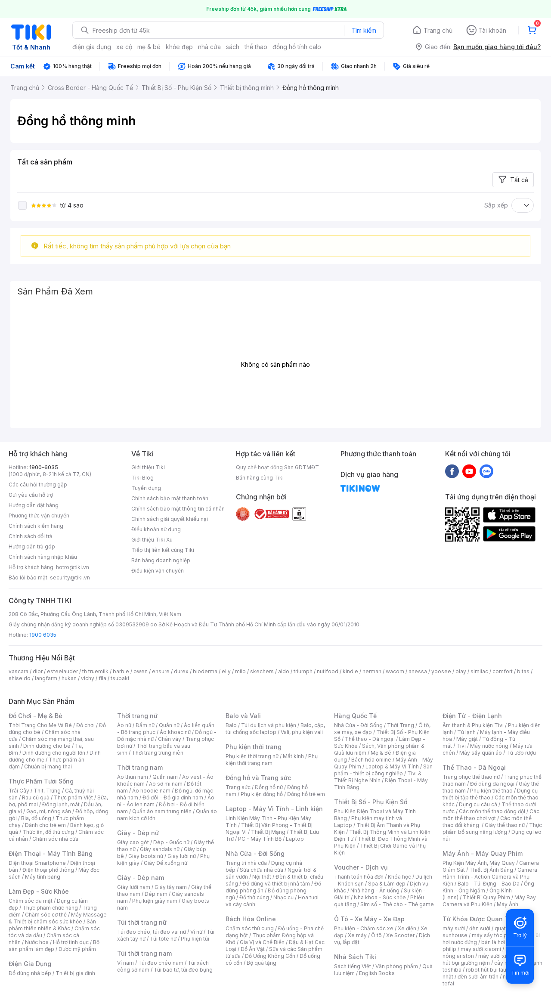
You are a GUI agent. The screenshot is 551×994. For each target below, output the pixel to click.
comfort (502, 671)
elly (226, 671)
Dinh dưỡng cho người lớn (53, 752)
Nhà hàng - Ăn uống (374, 890)
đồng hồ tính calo (296, 46)
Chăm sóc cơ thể (46, 914)
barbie (121, 671)
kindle (350, 671)
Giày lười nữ (181, 856)
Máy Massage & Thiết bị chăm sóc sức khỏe (58, 918)
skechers (262, 671)
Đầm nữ (145, 725)
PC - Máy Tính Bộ (260, 839)
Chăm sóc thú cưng (250, 928)
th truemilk (95, 671)
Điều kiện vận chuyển (157, 570)
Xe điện (407, 928)
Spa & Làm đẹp (387, 883)
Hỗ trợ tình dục (71, 942)
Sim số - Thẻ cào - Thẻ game (397, 904)
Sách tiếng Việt (352, 966)
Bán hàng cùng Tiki (260, 477)
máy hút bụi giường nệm (488, 959)
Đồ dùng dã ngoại (492, 783)
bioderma (205, 671)
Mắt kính (293, 756)
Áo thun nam (132, 777)
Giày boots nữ (145, 856)
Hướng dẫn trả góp (32, 546)
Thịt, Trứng (47, 790)
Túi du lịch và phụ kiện (268, 725)
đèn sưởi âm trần (478, 976)
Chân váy (169, 739)
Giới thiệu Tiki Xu (152, 539)
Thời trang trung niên (157, 752)
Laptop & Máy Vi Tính (392, 766)
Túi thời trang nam (144, 953)
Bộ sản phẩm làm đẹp (54, 945)
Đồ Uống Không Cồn (270, 956)
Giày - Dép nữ (138, 832)
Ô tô (376, 935)
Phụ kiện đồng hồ (262, 794)
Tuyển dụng (146, 488)
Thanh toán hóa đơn (359, 876)
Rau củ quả (36, 797)
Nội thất (261, 876)
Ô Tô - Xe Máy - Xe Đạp (369, 919)
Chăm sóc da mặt (31, 901)
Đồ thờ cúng (254, 897)
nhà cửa (209, 46)
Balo (231, 725)
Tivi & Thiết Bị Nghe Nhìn (377, 776)
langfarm (46, 678)
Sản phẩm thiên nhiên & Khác (52, 925)
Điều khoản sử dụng (156, 529)
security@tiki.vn (70, 577)
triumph (303, 671)
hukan (69, 678)
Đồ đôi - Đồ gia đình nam (172, 797)
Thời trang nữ (137, 715)
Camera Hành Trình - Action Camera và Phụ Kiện (490, 877)
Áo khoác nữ (175, 732)
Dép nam (156, 894)
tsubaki (120, 678)
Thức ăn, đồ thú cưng (48, 832)
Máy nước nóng (489, 746)
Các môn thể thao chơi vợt (491, 814)
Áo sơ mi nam (166, 783)
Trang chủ (438, 30)
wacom (395, 671)
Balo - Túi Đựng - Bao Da (489, 883)
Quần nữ (169, 725)
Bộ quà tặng (261, 963)
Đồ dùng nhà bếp (30, 973)
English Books (377, 973)
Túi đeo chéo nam (160, 963)
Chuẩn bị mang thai (48, 766)
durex (181, 671)
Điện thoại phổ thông (48, 870)
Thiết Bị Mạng (268, 832)
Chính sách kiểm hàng (36, 526)
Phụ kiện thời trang (254, 746)
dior (38, 671)
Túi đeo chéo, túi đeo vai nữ (151, 932)
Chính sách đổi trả (31, 536)
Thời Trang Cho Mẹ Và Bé (40, 725)
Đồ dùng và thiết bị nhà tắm (276, 883)
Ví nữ (196, 932)
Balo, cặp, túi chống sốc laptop (275, 728)
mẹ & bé (149, 46)
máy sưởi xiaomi (498, 956)
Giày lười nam (133, 887)
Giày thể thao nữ (505, 825)
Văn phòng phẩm (396, 966)
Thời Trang (400, 725)
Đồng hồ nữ (269, 787)
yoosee (441, 671)
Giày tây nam (171, 887)
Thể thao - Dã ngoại (370, 739)
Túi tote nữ (163, 938)
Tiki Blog (142, 477)
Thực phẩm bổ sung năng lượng (492, 828)
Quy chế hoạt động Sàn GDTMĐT (277, 467)
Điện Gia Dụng (30, 963)
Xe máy (357, 935)
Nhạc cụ (283, 897)
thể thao (256, 46)
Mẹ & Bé (381, 752)
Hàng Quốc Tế (355, 715)
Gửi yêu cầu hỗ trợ (31, 495)
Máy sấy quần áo (480, 752)
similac (479, 671)
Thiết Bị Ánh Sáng (491, 870)
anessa (418, 671)
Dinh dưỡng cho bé (47, 746)
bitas (523, 671)
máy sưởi (454, 928)
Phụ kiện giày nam (154, 901)
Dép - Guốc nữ (171, 842)
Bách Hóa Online (251, 919)
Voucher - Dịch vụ (360, 867)
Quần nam (165, 777)
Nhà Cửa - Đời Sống (255, 853)
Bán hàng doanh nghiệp (160, 560)
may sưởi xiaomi (481, 949)
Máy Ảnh (507, 904)
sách (232, 46)
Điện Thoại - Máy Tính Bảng (51, 853)
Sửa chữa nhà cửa (261, 870)
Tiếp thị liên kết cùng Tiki (162, 550)
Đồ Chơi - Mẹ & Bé (35, 715)
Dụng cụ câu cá (478, 804)
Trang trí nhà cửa (246, 863)
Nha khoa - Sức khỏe (380, 897)
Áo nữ (124, 725)
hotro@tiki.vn (72, 567)
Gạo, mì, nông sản (48, 811)
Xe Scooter (400, 935)
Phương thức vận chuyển (39, 515)
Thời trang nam (140, 767)
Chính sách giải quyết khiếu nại (169, 519)
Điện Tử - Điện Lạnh (472, 715)
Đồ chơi (85, 725)
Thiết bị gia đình (75, 973)
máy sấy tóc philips (496, 935)
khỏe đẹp (179, 46)
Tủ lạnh (466, 732)
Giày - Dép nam (140, 877)
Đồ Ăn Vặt (253, 949)
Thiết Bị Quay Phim (486, 897)
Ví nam (125, 963)
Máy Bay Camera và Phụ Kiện (489, 900)
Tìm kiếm (363, 30)
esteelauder (62, 671)
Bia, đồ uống (36, 818)
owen (140, 671)
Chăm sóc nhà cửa (55, 839)
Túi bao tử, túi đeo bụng (183, 969)
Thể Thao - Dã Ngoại (474, 767)
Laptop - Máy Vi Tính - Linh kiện (274, 808)
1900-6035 (43, 467)
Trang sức (238, 787)
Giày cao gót (133, 842)
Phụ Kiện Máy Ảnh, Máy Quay (479, 863)
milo (240, 671)
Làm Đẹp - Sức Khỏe (39, 891)
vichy (87, 678)
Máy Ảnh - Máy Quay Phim (483, 853)
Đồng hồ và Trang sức (258, 777)
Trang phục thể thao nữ (471, 777)
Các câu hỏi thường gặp (38, 484)
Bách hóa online (371, 759)
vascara (18, 671)
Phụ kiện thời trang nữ (252, 756)
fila (102, 678)
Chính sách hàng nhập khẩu (43, 557)
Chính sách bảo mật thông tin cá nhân (178, 508)
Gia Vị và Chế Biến (262, 942)
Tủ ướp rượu (521, 752)
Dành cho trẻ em (45, 825)
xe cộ (124, 46)
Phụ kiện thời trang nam (272, 759)
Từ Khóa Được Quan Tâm (480, 919)
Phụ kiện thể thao (491, 790)
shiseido (20, 678)
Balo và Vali (243, 715)
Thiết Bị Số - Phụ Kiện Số (370, 801)
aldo (283, 671)
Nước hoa (37, 942)
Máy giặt (467, 739)
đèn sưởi (479, 928)
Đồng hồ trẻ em (306, 794)
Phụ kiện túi (195, 938)
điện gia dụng (91, 46)
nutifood (327, 671)
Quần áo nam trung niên (162, 811)
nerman (371, 671)
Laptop (295, 839)
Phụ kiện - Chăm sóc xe (363, 928)
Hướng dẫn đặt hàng (34, 505)
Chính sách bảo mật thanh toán (169, 498)
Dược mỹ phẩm (77, 949)
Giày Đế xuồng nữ (165, 863)
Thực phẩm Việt (73, 797)
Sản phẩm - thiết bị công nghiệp (383, 770)
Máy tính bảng (42, 876)
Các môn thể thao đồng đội (492, 811)
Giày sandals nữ (160, 849)
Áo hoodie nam (151, 790)
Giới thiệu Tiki (148, 467)
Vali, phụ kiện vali (302, 732)
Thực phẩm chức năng (50, 907)
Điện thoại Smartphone (37, 863)
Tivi (461, 746)
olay (460, 671)
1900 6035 (42, 635)
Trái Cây (19, 790)
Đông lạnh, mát (61, 804)
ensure (161, 671)
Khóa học (399, 876)
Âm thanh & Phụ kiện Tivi (473, 725)
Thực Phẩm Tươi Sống (41, 781)
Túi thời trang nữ (142, 922)
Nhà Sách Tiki (355, 956)
